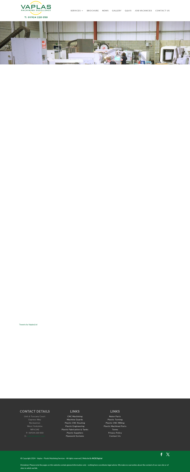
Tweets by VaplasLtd (28, 324)
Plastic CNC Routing (75, 423)
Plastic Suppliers (75, 433)
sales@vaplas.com (36, 436)
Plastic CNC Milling (115, 423)
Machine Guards (75, 419)
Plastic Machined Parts (115, 426)
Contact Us (162, 11)
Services (76, 11)
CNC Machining (75, 416)
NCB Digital (97, 458)
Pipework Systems (75, 436)
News (105, 11)
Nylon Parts (115, 416)
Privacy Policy (115, 433)
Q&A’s (128, 11)
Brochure (93, 11)
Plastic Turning (115, 419)
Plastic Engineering (75, 426)
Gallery (116, 11)
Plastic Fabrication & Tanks (75, 429)
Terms (115, 429)
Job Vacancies (143, 11)
